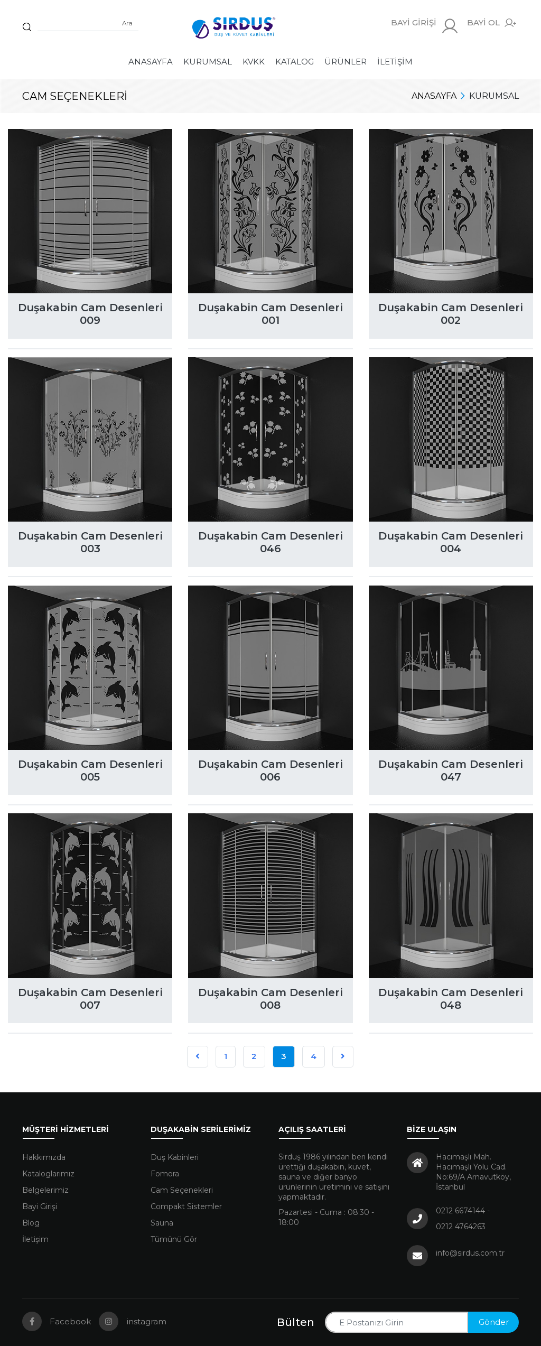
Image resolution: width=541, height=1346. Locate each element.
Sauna (162, 1223)
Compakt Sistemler (186, 1206)
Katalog (294, 62)
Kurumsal (207, 62)
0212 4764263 (461, 1226)
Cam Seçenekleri (182, 1190)
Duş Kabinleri (175, 1157)
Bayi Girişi (39, 1206)
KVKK (253, 62)
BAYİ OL (491, 23)
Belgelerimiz (45, 1190)
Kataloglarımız (48, 1173)
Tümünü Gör (174, 1239)
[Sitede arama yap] (88, 23)
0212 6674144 (460, 1210)
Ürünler (345, 62)
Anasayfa (150, 62)
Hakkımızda (44, 1157)
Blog (31, 1223)
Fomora (165, 1173)
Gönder (494, 1322)
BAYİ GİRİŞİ (425, 26)
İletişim (395, 62)
